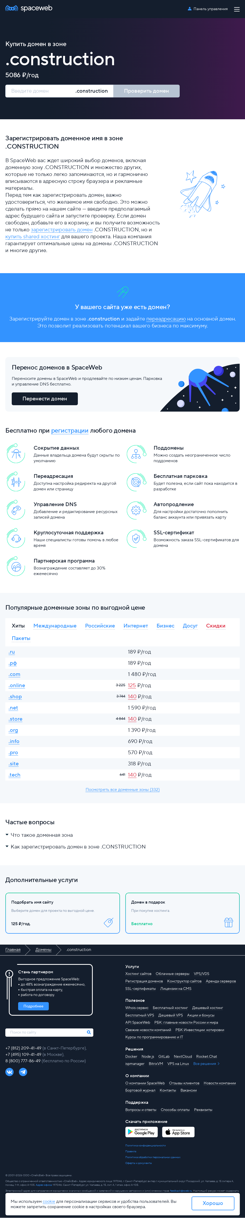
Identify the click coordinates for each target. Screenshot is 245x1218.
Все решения (205, 1064)
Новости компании (220, 1083)
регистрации (70, 430)
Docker (131, 1056)
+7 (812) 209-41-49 (23, 1048)
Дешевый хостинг (207, 1008)
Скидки (216, 626)
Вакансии (188, 1090)
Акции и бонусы (201, 1015)
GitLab (164, 1056)
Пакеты (21, 638)
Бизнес (165, 626)
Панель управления (211, 9)
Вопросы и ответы (140, 1110)
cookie (49, 1201)
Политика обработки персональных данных (152, 1157)
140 (132, 697)
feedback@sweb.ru (181, 1191)
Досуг (190, 626)
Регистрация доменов (144, 981)
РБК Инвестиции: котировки (199, 1030)
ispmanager (134, 1064)
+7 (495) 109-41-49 (23, 1054)
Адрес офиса (44, 1185)
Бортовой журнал (140, 1090)
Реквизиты (203, 1110)
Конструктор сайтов (184, 981)
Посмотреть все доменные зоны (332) (123, 790)
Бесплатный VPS (139, 1015)
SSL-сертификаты (140, 988)
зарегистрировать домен (62, 229)
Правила (130, 1151)
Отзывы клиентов (184, 1083)
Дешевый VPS (170, 1015)
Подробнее (33, 1006)
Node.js (148, 1056)
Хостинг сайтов (138, 974)
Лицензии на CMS (175, 988)
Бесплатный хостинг (170, 1008)
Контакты (168, 1090)
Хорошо (213, 1203)
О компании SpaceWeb (145, 1083)
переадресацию (166, 319)
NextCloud (183, 1056)
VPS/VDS (201, 974)
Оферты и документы (138, 1163)
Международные (55, 626)
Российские (100, 626)
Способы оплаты (175, 1110)
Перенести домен (44, 398)
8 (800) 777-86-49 (23, 1061)
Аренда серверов (221, 981)
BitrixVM (156, 1064)
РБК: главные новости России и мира (186, 1022)
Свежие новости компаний (148, 1030)
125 (132, 686)
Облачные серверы (173, 974)
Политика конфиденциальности (145, 1145)
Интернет (135, 626)
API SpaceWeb (137, 1022)
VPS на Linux (178, 1064)
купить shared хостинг (32, 236)
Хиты (18, 626)
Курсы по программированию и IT (154, 1037)
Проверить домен (146, 91)
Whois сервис (136, 1008)
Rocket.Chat (206, 1056)
